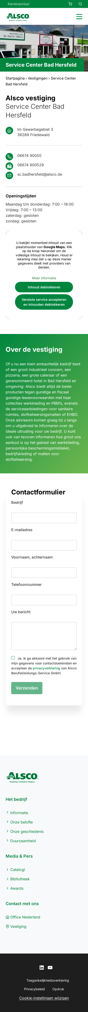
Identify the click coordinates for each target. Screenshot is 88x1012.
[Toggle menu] (78, 16)
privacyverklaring (46, 668)
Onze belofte (21, 822)
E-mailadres (22, 529)
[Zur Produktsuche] (77, 4)
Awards (16, 888)
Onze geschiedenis (27, 831)
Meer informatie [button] (44, 278)
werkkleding (68, 442)
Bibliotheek (20, 879)
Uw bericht (20, 611)
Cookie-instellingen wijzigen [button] (44, 998)
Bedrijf (17, 502)
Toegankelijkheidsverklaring (47, 980)
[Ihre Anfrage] (67, 4)
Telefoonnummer (26, 584)
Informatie (19, 812)
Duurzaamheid (23, 840)
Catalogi (17, 869)
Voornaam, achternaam (32, 557)
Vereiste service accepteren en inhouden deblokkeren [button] (44, 301)
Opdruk (58, 989)
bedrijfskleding (19, 453)
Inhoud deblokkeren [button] (44, 287)
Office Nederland (25, 917)
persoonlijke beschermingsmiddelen (37, 448)
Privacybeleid (34, 989)
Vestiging (18, 926)
